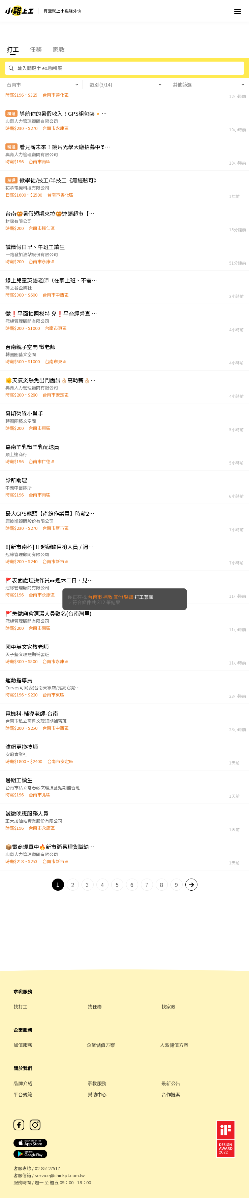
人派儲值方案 (174, 1044)
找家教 (168, 1006)
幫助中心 (97, 1094)
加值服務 (22, 1044)
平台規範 (22, 1094)
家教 (59, 49)
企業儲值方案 (101, 1044)
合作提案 (170, 1094)
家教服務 (97, 1083)
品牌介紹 (22, 1083)
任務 (36, 49)
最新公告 (170, 1083)
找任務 (95, 1006)
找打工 (20, 1006)
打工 (13, 49)
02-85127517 (47, 1168)
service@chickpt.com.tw (60, 1175)
